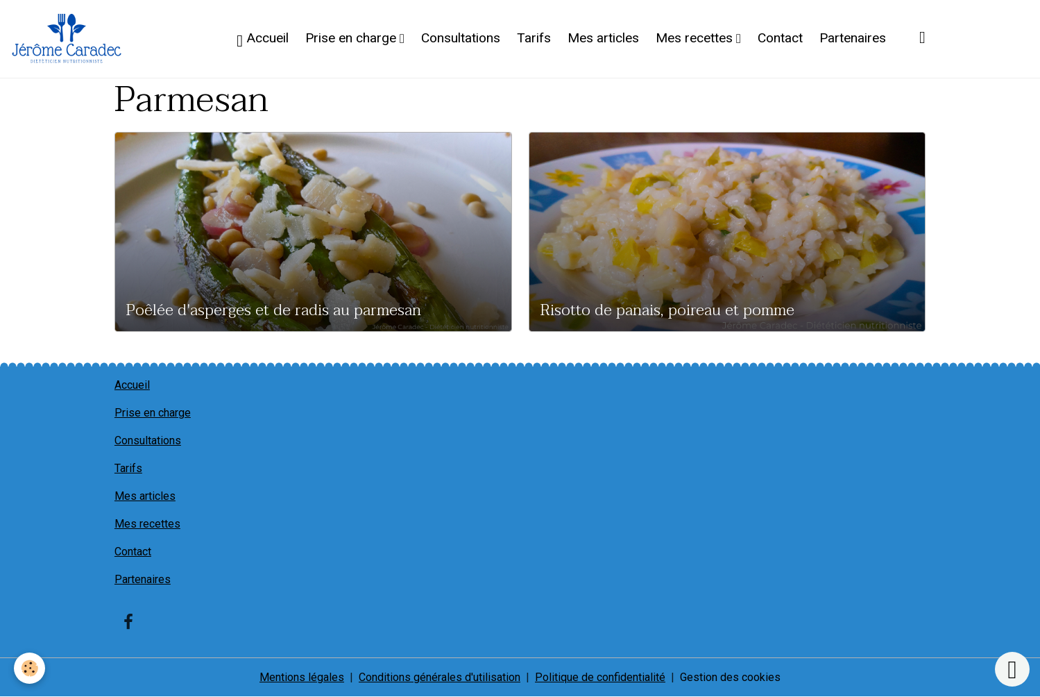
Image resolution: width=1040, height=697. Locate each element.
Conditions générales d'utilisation (439, 677)
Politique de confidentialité (600, 677)
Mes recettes (696, 38)
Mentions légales (301, 677)
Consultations (460, 38)
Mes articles (603, 38)
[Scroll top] (1012, 669)
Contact (780, 38)
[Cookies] (29, 668)
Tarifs (534, 38)
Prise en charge (352, 38)
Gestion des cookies (730, 677)
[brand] (69, 39)
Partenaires (852, 38)
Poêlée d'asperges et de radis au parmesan (273, 310)
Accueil (263, 39)
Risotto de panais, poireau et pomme (667, 310)
